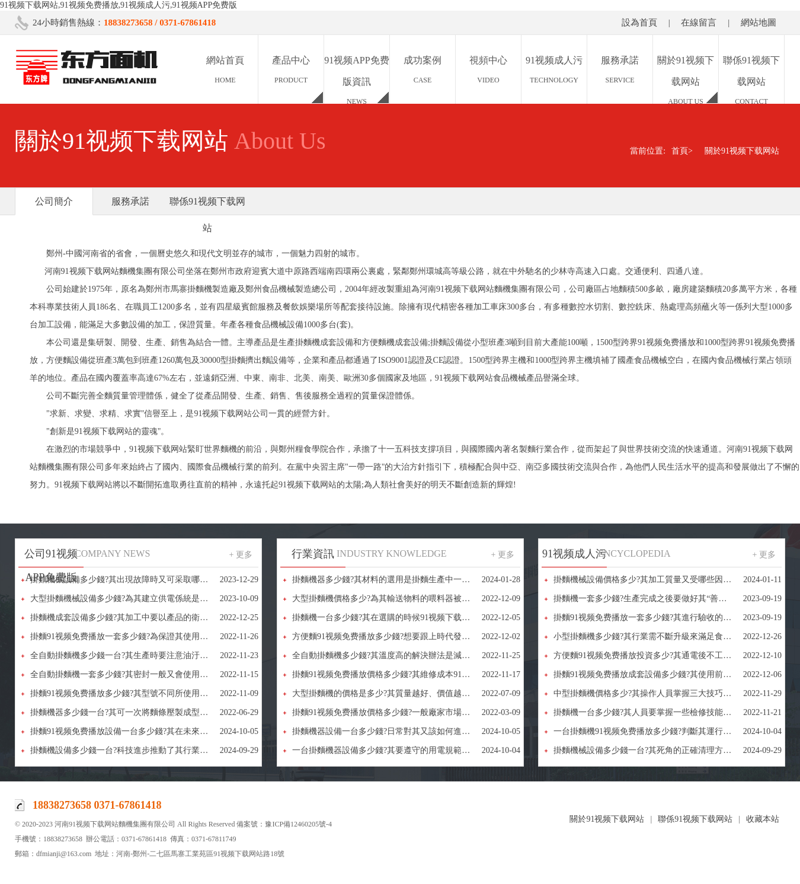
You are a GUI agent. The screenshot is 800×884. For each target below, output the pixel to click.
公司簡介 (54, 201)
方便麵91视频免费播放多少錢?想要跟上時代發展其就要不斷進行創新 (418, 636)
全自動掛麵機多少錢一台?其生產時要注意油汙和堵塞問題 (135, 655)
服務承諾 (130, 201)
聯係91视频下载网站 (207, 214)
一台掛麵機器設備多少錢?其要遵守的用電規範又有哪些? (395, 750)
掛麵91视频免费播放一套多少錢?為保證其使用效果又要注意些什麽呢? (158, 636)
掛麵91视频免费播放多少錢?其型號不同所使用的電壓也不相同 (144, 693)
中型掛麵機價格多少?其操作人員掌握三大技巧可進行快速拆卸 (667, 693)
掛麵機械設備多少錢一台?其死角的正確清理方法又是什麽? (660, 750)
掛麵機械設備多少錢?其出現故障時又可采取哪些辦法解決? (137, 579)
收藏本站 (762, 819)
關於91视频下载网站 (742, 150)
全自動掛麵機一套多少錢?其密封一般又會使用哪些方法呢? (137, 674)
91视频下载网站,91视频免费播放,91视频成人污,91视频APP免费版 (118, 5)
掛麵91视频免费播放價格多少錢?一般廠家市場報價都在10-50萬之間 (415, 712)
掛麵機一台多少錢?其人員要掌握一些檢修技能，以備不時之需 (667, 712)
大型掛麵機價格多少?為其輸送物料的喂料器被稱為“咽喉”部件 (405, 598)
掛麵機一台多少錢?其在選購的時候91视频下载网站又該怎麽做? (407, 617)
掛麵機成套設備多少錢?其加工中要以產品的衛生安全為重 (135, 617)
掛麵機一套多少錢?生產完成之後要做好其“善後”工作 (650, 598)
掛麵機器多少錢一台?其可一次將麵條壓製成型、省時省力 (135, 712)
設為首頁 (639, 22)
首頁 (682, 150)
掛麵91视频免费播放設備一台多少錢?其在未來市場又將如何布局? (150, 731)
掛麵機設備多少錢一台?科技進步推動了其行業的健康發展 (135, 750)
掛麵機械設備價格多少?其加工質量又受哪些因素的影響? (656, 579)
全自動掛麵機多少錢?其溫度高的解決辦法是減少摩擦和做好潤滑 (410, 655)
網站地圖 (758, 22)
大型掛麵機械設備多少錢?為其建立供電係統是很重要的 (131, 598)
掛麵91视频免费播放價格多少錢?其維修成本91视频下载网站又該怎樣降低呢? (432, 674)
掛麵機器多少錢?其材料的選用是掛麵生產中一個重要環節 (397, 579)
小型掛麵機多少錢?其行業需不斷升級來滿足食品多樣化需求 (663, 636)
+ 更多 (240, 554)
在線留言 (698, 22)
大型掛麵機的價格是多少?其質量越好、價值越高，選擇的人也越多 (414, 693)
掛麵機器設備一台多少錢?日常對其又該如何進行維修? (391, 731)
